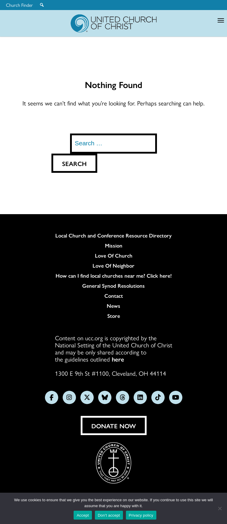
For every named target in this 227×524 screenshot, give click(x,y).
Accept (83, 515)
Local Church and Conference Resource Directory (113, 235)
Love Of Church (113, 255)
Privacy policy (141, 515)
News (113, 305)
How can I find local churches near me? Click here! (114, 275)
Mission (113, 245)
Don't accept (109, 515)
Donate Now (113, 425)
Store (113, 315)
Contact (113, 295)
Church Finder (19, 5)
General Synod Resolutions (113, 285)
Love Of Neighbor (113, 265)
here (118, 358)
